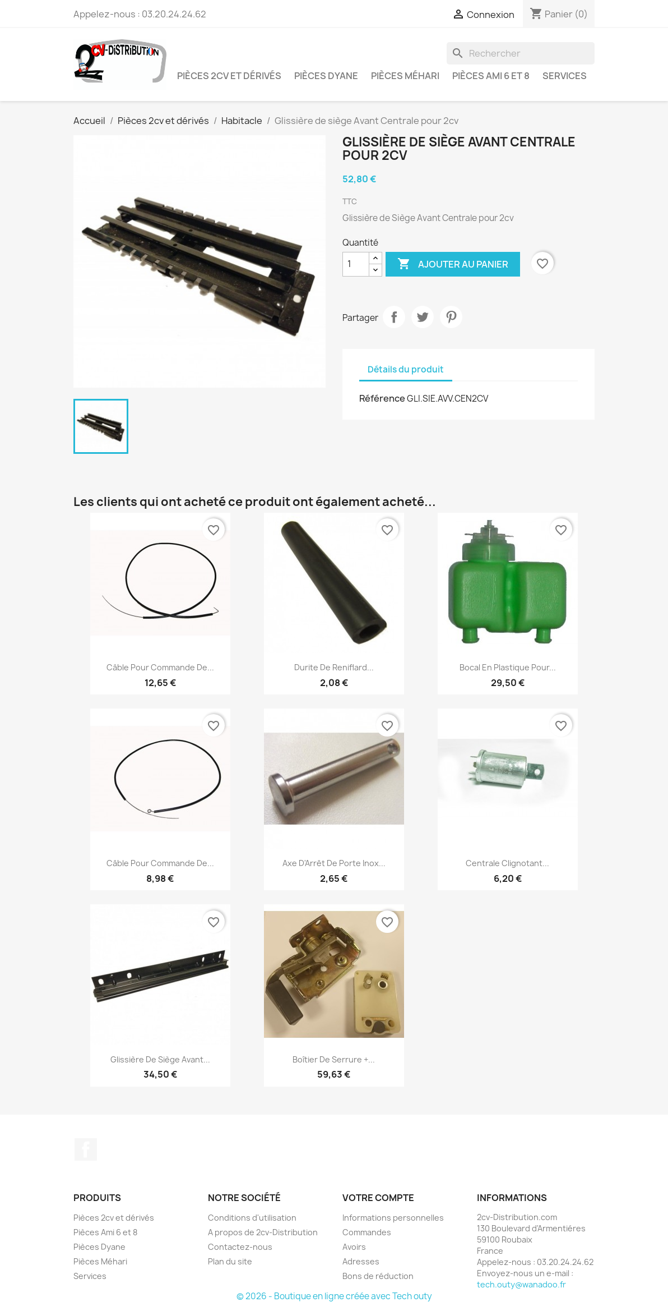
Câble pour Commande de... (160, 667)
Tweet (422, 317)
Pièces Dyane (326, 76)
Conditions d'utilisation (252, 1217)
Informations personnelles (393, 1217)
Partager (394, 317)
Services (564, 76)
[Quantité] (355, 264)
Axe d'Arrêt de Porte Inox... (334, 863)
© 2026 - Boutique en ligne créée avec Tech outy (334, 1296)
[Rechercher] (521, 53)
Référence (382, 398)
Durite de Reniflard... (334, 667)
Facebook (86, 1149)
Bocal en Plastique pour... (508, 667)
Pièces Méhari (405, 76)
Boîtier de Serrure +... (334, 1059)
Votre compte (378, 1198)
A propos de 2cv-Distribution (263, 1232)
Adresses (360, 1261)
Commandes (366, 1232)
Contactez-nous (240, 1246)
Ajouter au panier (452, 264)
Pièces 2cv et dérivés (229, 76)
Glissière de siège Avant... (160, 1059)
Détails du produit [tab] (406, 369)
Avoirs (354, 1246)
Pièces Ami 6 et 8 (491, 76)
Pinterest (451, 317)
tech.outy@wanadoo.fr (521, 1284)
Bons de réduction (378, 1276)
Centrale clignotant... (507, 863)
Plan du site (230, 1261)
